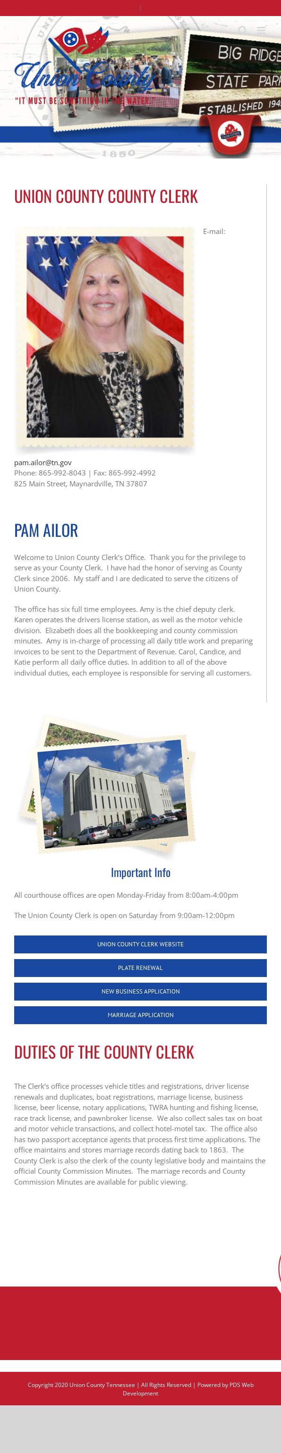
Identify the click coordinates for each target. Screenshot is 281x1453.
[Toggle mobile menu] (262, 30)
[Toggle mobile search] (242, 30)
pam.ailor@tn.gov (43, 462)
